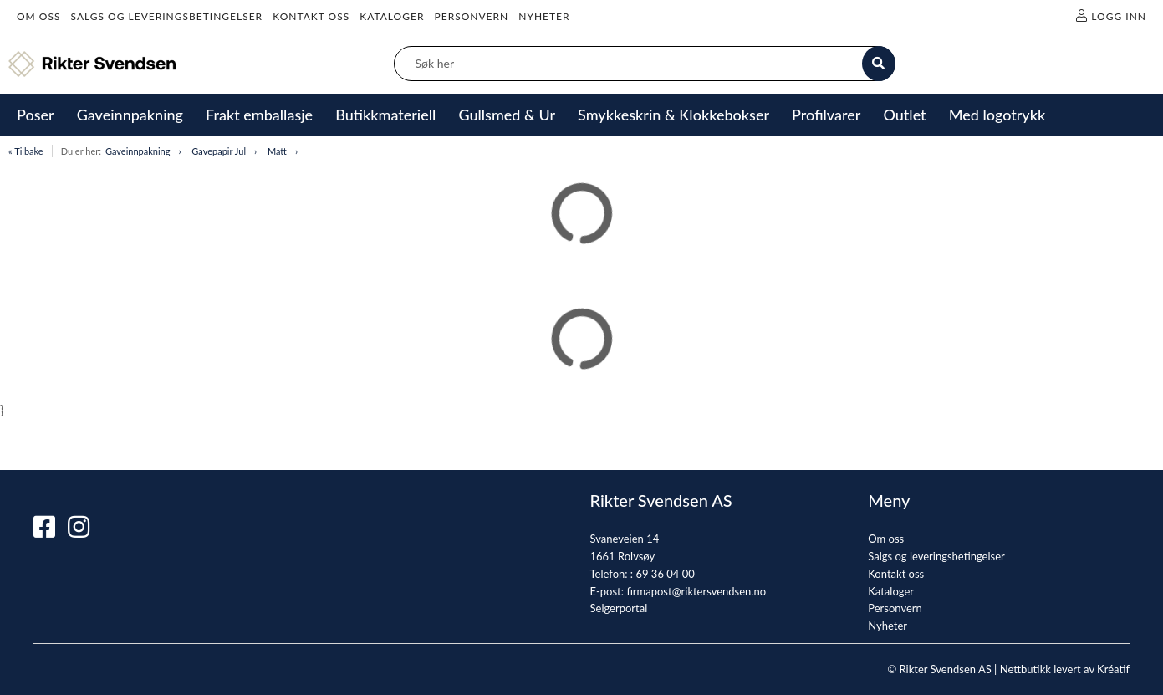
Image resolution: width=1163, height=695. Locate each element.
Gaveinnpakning (137, 151)
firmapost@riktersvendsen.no (696, 591)
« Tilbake (25, 151)
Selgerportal (619, 608)
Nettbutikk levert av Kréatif (1065, 669)
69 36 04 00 (664, 573)
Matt (277, 151)
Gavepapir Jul (218, 151)
